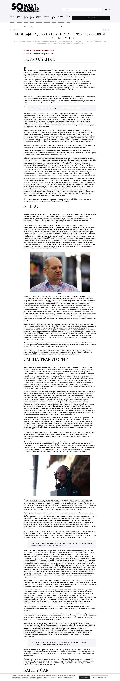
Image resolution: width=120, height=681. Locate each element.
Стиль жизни (29, 16)
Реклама (40, 661)
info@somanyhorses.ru (16, 659)
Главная (12, 16)
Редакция (41, 659)
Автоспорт (82, 16)
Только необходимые (99, 677)
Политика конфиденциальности (19, 672)
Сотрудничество (102, 16)
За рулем (39, 16)
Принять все (84, 677)
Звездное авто (50, 16)
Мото (89, 16)
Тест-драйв (72, 16)
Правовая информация (16, 670)
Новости (19, 16)
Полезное (62, 16)
